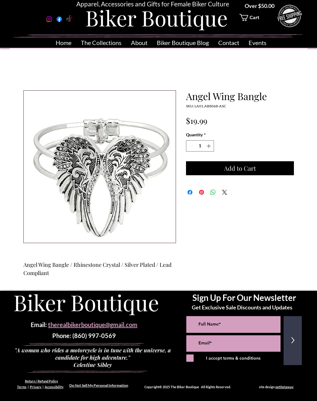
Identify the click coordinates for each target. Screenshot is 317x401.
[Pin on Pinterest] (201, 192)
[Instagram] (49, 19)
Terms (21, 387)
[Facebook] (59, 19)
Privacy (36, 387)
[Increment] (209, 146)
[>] (293, 340)
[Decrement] (191, 146)
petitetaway (284, 387)
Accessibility (54, 387)
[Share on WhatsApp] (213, 192)
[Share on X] (224, 192)
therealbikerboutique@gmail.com (92, 324)
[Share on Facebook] (190, 192)
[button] (253, 17)
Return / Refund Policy (41, 381)
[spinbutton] (200, 146)
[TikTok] (69, 19)
